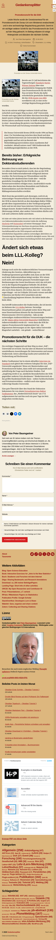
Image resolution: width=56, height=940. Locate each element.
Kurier (47, 83)
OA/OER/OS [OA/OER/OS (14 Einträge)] (15, 910)
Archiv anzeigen (9, 456)
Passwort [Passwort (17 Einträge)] (26, 872)
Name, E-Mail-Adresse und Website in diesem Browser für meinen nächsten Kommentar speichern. (28, 524)
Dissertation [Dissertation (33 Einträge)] (8, 901)
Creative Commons (15, 625)
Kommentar (6, 476)
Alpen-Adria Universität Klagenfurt (23, 320)
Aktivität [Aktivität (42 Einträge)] (13, 896)
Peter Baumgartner (25, 39)
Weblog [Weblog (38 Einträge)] (42, 882)
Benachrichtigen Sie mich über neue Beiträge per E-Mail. (23, 534)
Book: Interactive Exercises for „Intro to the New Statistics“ (26, 574)
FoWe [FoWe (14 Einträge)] (47, 903)
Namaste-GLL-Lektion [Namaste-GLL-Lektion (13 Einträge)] (31, 870)
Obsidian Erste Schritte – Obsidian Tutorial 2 (22, 690)
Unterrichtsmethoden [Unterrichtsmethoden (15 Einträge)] (30, 919)
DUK (11, 42)
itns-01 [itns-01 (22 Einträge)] (44, 905)
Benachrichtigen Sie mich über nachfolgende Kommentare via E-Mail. (27, 530)
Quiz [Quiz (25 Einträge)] (5, 917)
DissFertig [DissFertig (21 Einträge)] (21, 901)
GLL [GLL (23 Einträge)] (5, 905)
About (4, 554)
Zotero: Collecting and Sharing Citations (19, 607)
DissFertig (6, 224)
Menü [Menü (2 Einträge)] (4, 869)
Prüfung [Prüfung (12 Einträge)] (46, 914)
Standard (40, 83)
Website (5, 514)
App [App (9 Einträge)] (17, 853)
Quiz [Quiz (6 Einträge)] (45, 877)
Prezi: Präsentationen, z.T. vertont (16, 592)
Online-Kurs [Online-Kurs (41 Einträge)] (10, 872)
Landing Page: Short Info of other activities (20, 586)
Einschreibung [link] (10, 297)
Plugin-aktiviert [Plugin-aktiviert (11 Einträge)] (18, 874)
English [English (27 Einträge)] (45, 901)
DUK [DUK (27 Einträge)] (17, 855)
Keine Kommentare (29, 46)
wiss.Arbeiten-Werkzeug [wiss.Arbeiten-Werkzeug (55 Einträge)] (36, 921)
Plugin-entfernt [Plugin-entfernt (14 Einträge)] (10, 877)
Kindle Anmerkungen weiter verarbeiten (20, 752)
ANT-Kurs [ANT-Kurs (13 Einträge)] (8, 853)
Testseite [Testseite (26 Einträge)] (15, 882)
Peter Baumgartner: (28, 623)
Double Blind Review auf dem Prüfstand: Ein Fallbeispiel (27, 697)
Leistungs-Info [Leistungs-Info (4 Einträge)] (29, 867)
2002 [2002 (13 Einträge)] (4, 896)
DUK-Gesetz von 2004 (37, 98)
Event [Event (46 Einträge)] (27, 855)
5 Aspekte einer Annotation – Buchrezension (22, 745)
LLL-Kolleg (47, 42)
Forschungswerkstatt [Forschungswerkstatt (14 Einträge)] (36, 903)
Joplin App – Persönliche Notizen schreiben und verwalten (27, 724)
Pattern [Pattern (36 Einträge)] (25, 910)
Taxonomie (6, 557)
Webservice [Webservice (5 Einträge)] (7, 885)
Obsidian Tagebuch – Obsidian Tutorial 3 (20, 704)
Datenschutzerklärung (9, 936)
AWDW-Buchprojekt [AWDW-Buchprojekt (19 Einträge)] (36, 896)
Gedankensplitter (28, 5)
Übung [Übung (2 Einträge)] (34, 885)
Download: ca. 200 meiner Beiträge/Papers (19, 583)
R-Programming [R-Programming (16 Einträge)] (28, 917)
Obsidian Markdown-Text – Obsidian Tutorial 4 (23, 710)
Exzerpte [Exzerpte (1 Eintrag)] (37, 856)
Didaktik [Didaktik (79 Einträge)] (42, 898)
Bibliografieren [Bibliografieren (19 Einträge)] (8, 898)
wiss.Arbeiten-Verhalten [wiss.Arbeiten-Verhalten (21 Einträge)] (11, 921)
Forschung (16, 42)
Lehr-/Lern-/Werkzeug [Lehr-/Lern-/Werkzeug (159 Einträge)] (34, 864)
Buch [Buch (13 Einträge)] (32, 898)
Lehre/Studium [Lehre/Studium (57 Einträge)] (12, 867)
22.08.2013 (39, 39)
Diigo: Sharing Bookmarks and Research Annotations (24, 580)
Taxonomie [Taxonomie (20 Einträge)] (7, 919)
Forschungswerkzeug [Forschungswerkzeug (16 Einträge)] (34, 859)
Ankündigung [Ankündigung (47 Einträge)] (33, 850)
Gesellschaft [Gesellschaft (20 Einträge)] (9, 861)
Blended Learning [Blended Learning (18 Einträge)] (22, 898)
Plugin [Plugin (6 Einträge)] (5, 874)
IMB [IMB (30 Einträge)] (22, 861)
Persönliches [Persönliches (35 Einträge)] (42, 872)
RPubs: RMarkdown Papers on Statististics (20, 595)
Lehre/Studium (26, 42)
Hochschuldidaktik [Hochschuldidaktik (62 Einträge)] (28, 905)
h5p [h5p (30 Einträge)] (12, 905)
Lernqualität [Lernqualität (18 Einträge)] (40, 907)
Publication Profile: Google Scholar (16, 598)
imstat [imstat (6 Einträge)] (30, 861)
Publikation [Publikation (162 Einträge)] (30, 877)
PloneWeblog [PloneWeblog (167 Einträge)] (29, 913)
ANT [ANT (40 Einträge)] (23, 896)
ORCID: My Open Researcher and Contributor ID (22, 589)
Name (4, 496)
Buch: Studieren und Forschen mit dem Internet (22, 577)
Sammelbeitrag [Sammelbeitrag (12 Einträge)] (43, 880)
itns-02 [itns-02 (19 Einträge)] (5, 907)
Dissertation (39, 42)
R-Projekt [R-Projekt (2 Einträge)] (5, 880)
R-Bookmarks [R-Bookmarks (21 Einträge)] (15, 917)
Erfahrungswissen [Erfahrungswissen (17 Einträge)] (9, 903)
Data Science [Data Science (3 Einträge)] (7, 856)
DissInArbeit (18, 224)
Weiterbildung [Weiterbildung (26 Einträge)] (22, 885)
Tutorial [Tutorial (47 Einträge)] (28, 882)
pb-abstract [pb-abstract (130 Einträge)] (42, 910)
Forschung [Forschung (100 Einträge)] (12, 858)
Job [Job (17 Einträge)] (12, 907)
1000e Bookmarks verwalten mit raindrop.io (22, 717)
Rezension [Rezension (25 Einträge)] (27, 880)
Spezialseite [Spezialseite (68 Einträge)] (43, 916)
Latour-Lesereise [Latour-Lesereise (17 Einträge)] (27, 907)
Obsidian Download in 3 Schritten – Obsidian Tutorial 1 (26, 731)
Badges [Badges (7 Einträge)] (47, 853)
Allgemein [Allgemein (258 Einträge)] (12, 850)
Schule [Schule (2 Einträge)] (5, 882)
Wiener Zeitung (28, 85)
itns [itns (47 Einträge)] (39, 861)
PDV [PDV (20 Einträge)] (12, 914)
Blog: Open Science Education (14, 571)
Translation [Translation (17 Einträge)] (17, 919)
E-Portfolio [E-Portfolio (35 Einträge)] (33, 901)
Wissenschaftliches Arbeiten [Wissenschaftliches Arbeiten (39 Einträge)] (16, 924)
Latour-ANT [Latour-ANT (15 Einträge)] (9, 864)
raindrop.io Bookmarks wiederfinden (19, 738)
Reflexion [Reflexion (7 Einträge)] (14, 880)
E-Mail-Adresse (8, 505)
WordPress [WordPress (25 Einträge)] (37, 924)
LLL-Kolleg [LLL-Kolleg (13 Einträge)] (6, 910)
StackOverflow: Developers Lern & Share (19, 601)
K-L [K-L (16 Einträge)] (18, 907)
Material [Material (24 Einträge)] (42, 867)
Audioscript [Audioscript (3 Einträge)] (25, 853)
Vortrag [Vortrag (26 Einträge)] (42, 919)
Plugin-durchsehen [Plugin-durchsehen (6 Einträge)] (34, 874)
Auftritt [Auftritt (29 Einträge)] (36, 853)
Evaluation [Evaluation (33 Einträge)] (23, 903)
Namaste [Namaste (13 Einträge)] (13, 870)
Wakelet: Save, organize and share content (19, 604)
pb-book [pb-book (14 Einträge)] (5, 914)
